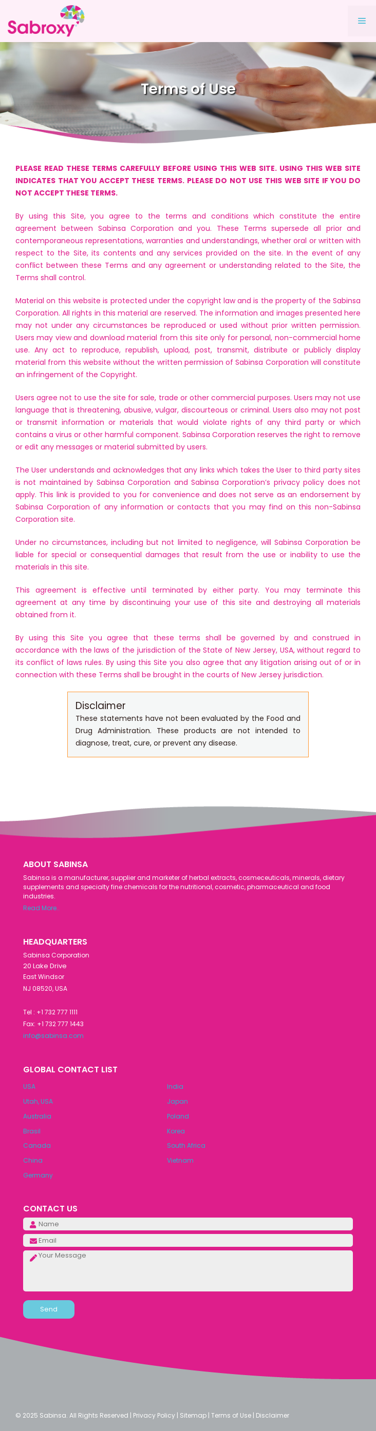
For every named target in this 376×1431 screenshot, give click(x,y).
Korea (176, 1131)
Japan (177, 1101)
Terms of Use (231, 1415)
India (175, 1086)
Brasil (32, 1131)
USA (29, 1086)
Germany (38, 1175)
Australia (37, 1116)
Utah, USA (38, 1101)
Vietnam (180, 1160)
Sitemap (193, 1415)
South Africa (186, 1145)
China (33, 1160)
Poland (178, 1116)
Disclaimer (272, 1415)
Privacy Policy (154, 1415)
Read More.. (41, 908)
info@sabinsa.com (53, 1035)
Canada (37, 1145)
